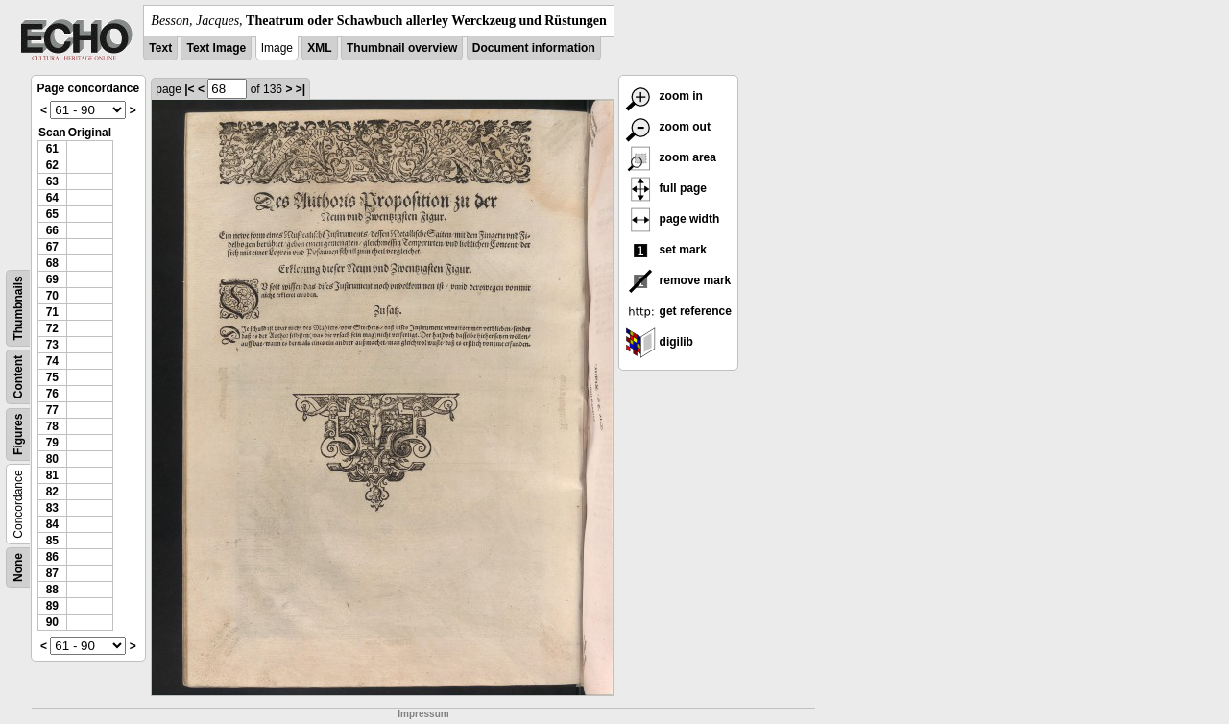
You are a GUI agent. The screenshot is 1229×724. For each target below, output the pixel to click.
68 (52, 263)
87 (52, 573)
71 (52, 312)
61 (52, 149)
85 (52, 540)
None (18, 567)
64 (52, 198)
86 (52, 557)
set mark (666, 249)
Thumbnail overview (402, 48)
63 (52, 181)
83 (52, 508)
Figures (18, 434)
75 (52, 377)
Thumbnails (18, 308)
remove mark (678, 280)
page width (672, 219)
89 (52, 606)
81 (52, 475)
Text (160, 48)
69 (52, 279)
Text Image (216, 48)
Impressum (423, 714)
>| (300, 89)
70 (52, 295)
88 (52, 589)
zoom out (668, 126)
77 (52, 410)
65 (52, 214)
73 (52, 344)
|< (189, 89)
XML (319, 48)
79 (52, 442)
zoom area (670, 157)
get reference (678, 311)
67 (52, 246)
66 (52, 230)
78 (52, 426)
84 (52, 524)
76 (52, 393)
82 (52, 491)
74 (52, 361)
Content (18, 376)
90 (52, 622)
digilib (659, 342)
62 (52, 165)
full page (666, 188)
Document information (533, 48)
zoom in (664, 96)
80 (52, 459)
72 (52, 328)
